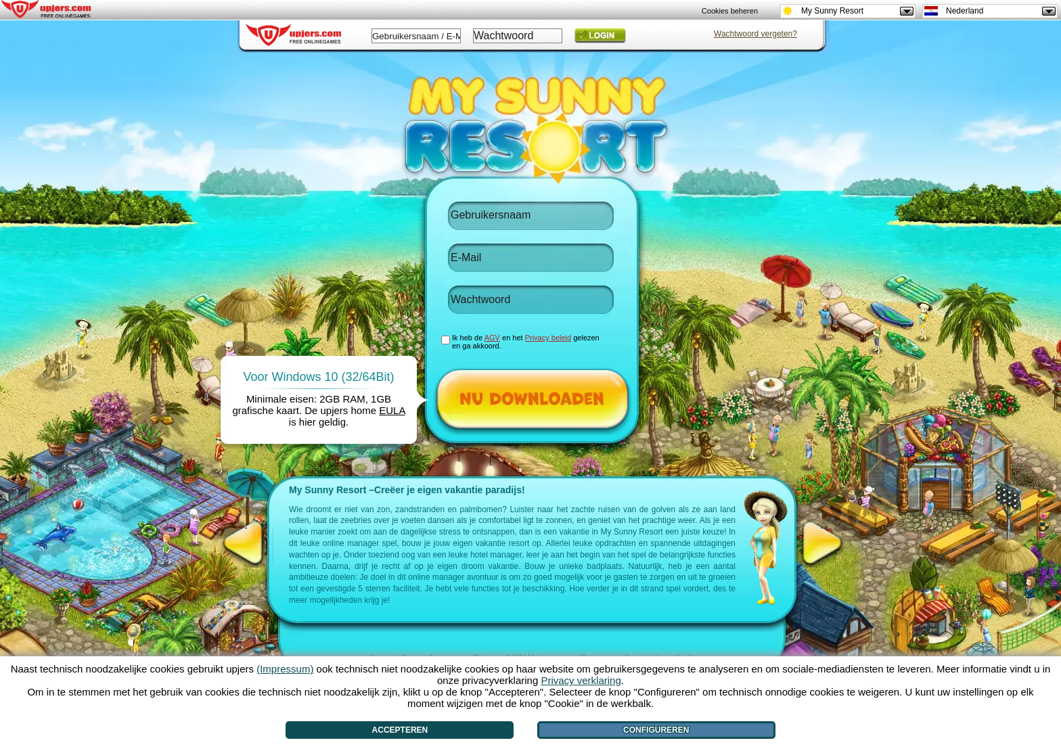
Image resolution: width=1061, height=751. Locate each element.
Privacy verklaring (580, 680)
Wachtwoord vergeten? (755, 34)
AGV (492, 338)
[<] (246, 543)
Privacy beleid (548, 338)
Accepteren (400, 730)
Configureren (656, 730)
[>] (822, 543)
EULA (392, 410)
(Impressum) (284, 669)
